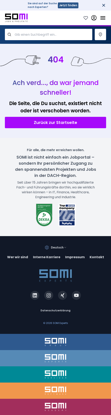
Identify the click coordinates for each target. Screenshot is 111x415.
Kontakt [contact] (97, 257)
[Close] (103, 5)
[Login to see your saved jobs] (85, 18)
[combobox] (59, 247)
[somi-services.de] (55, 374)
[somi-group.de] (55, 342)
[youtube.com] (76, 295)
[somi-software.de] (55, 391)
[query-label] (48, 34)
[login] (94, 18)
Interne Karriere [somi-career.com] (46, 257)
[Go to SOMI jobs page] (16, 18)
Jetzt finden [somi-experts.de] (68, 5)
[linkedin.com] (34, 295)
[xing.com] (62, 295)
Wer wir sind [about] (17, 257)
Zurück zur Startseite (55, 122)
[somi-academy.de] (55, 407)
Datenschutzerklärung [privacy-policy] (55, 310)
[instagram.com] (48, 295)
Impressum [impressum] (75, 257)
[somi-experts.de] (55, 358)
